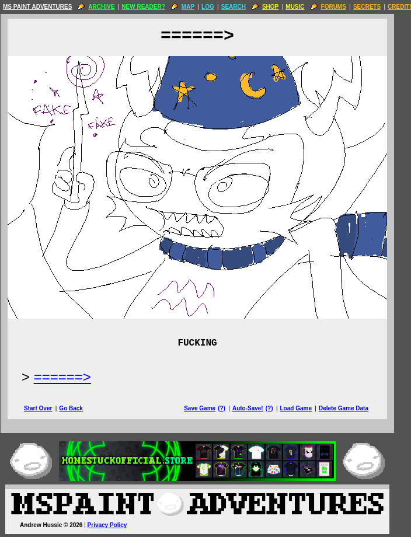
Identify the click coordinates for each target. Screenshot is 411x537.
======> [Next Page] (70, 377)
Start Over (46, 408)
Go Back (79, 408)
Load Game (303, 408)
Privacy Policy (115, 525)
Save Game (208, 408)
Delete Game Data (352, 408)
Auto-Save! (256, 408)
